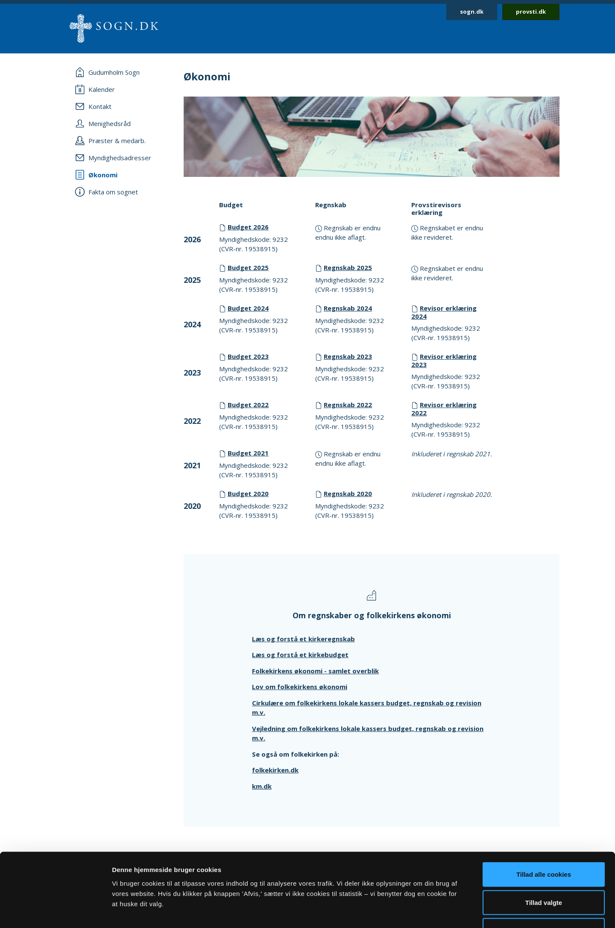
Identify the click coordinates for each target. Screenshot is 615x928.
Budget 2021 (248, 453)
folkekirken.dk (275, 770)
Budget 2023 (248, 356)
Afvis (544, 871)
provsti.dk (531, 11)
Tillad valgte (543, 844)
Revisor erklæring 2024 (444, 312)
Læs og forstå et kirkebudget (300, 654)
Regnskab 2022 (348, 404)
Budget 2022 (248, 404)
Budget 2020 (248, 493)
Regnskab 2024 (348, 308)
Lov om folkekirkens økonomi (299, 686)
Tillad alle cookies (543, 815)
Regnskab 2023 (348, 356)
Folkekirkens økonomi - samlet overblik (315, 671)
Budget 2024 (248, 308)
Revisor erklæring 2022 (444, 408)
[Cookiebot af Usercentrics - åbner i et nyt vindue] (55, 911)
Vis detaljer (444, 911)
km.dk (262, 786)
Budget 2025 (248, 267)
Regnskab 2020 (348, 493)
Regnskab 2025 (348, 267)
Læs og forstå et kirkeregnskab (303, 638)
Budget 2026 (248, 227)
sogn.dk (471, 11)
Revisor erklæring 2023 (444, 360)
